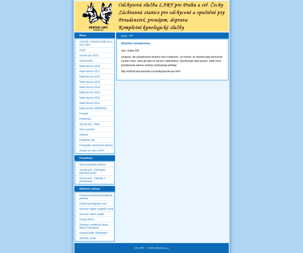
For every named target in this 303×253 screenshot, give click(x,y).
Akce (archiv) (87, 129)
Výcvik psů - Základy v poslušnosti (92, 180)
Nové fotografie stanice (92, 164)
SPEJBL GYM (87, 238)
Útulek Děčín (86, 219)
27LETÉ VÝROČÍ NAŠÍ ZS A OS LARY (96, 43)
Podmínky (85, 118)
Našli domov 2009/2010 (93, 108)
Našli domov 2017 (89, 71)
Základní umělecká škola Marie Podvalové (93, 226)
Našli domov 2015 (89, 81)
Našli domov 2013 (89, 92)
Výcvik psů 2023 (88, 55)
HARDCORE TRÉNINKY (93, 233)
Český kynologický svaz (93, 203)
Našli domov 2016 (89, 76)
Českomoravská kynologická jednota (95, 197)
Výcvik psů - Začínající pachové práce (92, 171)
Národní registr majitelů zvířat (96, 208)
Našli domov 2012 (89, 97)
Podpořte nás (87, 139)
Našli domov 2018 (89, 65)
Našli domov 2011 (89, 102)
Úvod (82, 50)
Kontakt (83, 113)
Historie (83, 134)
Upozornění (86, 60)
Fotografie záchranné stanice (96, 145)
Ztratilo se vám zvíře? (91, 150)
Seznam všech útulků (91, 214)
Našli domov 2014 (89, 87)
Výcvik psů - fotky (89, 124)
